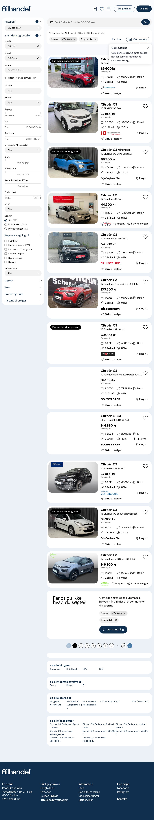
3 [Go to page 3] (87, 645)
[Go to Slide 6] (77, 350)
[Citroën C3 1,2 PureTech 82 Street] (99, 482)
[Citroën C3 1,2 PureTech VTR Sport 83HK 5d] (99, 569)
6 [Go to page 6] (105, 645)
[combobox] (25, 46)
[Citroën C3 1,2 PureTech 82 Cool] (99, 209)
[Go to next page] (129, 645)
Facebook (123, 788)
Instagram (123, 792)
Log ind (144, 8)
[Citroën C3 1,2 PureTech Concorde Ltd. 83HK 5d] (99, 297)
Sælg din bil (124, 8)
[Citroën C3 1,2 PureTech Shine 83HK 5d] (99, 76)
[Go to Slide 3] (70, 350)
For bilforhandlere (89, 792)
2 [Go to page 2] (81, 645)
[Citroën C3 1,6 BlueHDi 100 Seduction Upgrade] (99, 527)
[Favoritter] (101, 9)
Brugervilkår (86, 800)
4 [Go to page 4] (93, 645)
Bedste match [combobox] (135, 49)
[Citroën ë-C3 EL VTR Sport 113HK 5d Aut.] (99, 433)
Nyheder (46, 792)
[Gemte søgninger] (95, 9)
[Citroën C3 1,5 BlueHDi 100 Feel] (99, 122)
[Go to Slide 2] (70, 129)
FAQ (81, 788)
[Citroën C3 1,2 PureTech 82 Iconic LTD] (99, 252)
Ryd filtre (116, 39)
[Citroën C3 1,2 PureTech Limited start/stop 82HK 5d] (99, 388)
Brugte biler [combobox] (14, 27)
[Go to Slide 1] (68, 129)
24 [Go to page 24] (123, 645)
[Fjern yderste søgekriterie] (74, 39)
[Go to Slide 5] (77, 129)
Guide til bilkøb (49, 796)
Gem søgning (138, 39)
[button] (73, 72)
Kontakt (122, 799)
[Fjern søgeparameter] (95, 39)
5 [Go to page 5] (99, 645)
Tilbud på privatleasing (54, 800)
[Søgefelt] (97, 22)
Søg (146, 22)
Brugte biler (48, 788)
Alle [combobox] (10, 102)
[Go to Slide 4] (75, 129)
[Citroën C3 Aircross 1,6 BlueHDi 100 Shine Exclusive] (99, 167)
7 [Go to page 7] (111, 645)
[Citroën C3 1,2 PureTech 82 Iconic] (99, 343)
